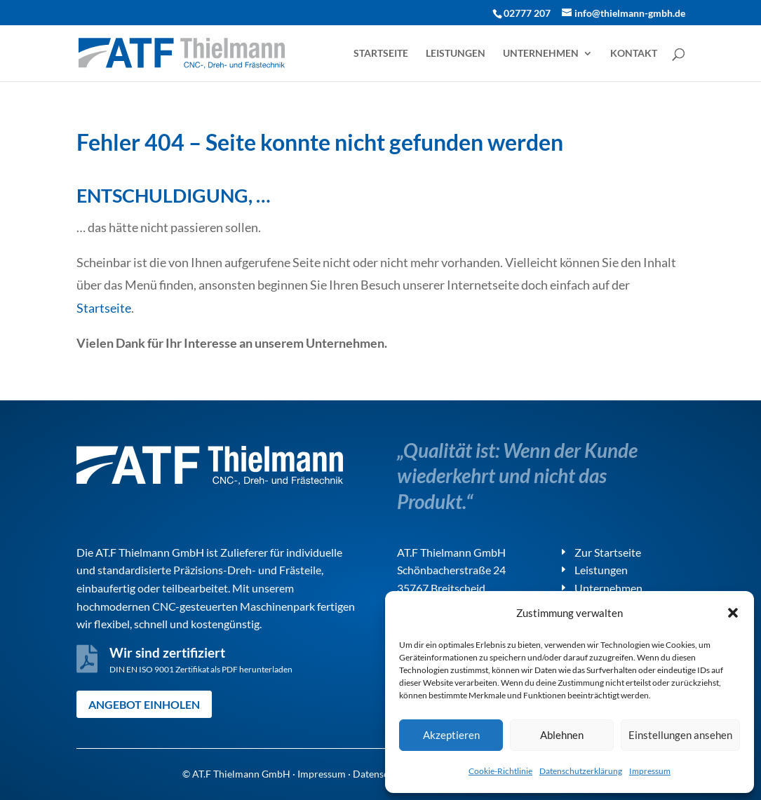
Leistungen (455, 53)
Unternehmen (541, 53)
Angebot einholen (144, 704)
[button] (733, 613)
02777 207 (527, 13)
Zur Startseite (607, 552)
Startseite (380, 53)
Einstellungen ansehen (680, 734)
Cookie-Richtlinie (500, 771)
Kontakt (633, 53)
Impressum (650, 771)
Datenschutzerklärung (580, 771)
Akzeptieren (451, 734)
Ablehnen (562, 734)
